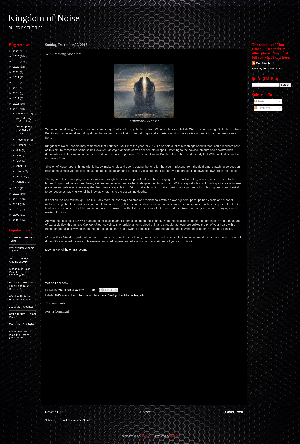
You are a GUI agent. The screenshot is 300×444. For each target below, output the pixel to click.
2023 (16, 66)
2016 (16, 103)
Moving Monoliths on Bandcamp (66, 249)
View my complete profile (267, 68)
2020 (16, 82)
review (134, 295)
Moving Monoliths (118, 295)
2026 (16, 50)
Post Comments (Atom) (76, 420)
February (22, 176)
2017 (16, 98)
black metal (99, 295)
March (20, 171)
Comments (262, 107)
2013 (16, 193)
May (19, 160)
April (19, 165)
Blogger (174, 435)
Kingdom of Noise (43, 18)
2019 (16, 87)
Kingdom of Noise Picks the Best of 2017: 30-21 (19, 334)
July (19, 150)
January (21, 181)
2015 (58, 295)
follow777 (148, 435)
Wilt (142, 295)
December (23, 113)
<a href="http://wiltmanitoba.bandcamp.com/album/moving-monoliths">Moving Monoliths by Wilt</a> (144, 264)
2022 (16, 72)
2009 (16, 214)
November (23, 139)
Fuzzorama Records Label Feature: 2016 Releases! (21, 285)
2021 (16, 77)
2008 (16, 219)
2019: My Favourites (21, 306)
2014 (16, 188)
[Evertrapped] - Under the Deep (25, 129)
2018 (16, 93)
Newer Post (55, 412)
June (19, 155)
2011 (16, 204)
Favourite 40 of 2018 (21, 324)
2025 (16, 56)
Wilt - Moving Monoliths (23, 120)
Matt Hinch (263, 63)
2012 (16, 198)
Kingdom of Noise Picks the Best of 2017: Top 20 (19, 272)
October (21, 144)
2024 (16, 61)
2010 (16, 209)
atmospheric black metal (76, 295)
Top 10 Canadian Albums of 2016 (19, 260)
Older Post (234, 412)
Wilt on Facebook (56, 283)
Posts (259, 101)
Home (145, 412)
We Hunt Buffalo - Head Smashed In (20, 298)
